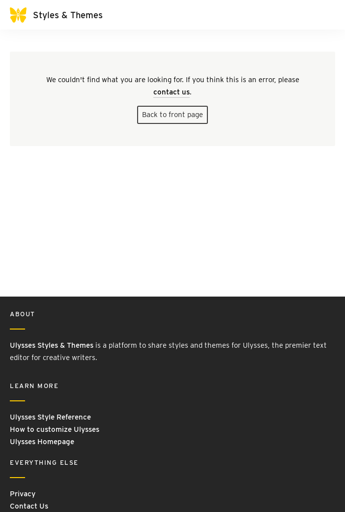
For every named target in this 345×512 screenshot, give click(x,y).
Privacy (22, 493)
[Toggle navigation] (325, 15)
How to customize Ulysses (54, 429)
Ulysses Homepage (42, 441)
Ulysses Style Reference (50, 417)
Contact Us (29, 506)
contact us (171, 92)
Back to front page (172, 114)
